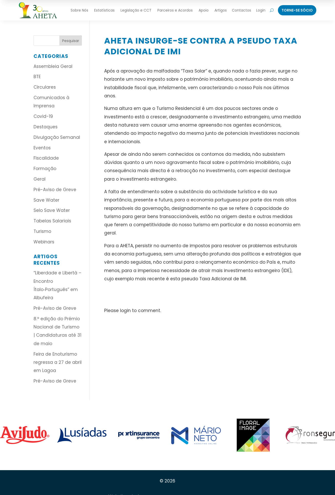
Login (260, 10)
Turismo (42, 231)
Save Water (46, 200)
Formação (45, 169)
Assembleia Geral (53, 66)
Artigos (220, 10)
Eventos (42, 148)
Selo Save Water (52, 210)
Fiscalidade (46, 158)
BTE (37, 77)
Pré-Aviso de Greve (55, 190)
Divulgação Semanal (57, 137)
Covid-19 (43, 116)
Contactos (241, 10)
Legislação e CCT (136, 10)
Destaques (46, 127)
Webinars (44, 242)
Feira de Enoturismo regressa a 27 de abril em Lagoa (58, 362)
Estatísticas (104, 10)
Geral (40, 179)
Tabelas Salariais (52, 221)
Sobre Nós (79, 10)
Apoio (204, 10)
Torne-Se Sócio (297, 10)
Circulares (45, 87)
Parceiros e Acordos (175, 10)
